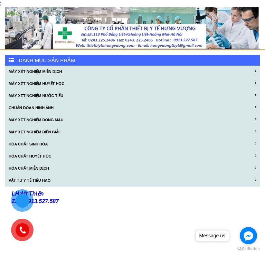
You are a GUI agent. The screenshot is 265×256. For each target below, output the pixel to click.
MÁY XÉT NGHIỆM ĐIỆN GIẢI (132, 131)
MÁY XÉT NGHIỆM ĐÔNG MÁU (132, 119)
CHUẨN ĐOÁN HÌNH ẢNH (132, 107)
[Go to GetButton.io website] (248, 249)
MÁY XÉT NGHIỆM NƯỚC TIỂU (132, 95)
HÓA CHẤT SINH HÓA (132, 143)
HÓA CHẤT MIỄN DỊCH (132, 167)
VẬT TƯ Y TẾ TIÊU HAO (132, 179)
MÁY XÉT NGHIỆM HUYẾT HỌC (132, 83)
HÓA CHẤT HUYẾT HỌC (132, 155)
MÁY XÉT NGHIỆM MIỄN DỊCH (132, 71)
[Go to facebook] (248, 235)
